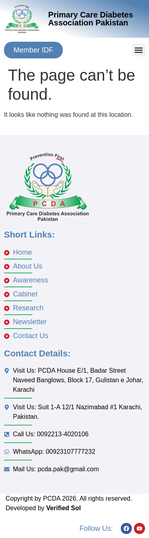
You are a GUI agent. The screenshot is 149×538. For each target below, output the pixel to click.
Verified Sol (63, 508)
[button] (138, 49)
